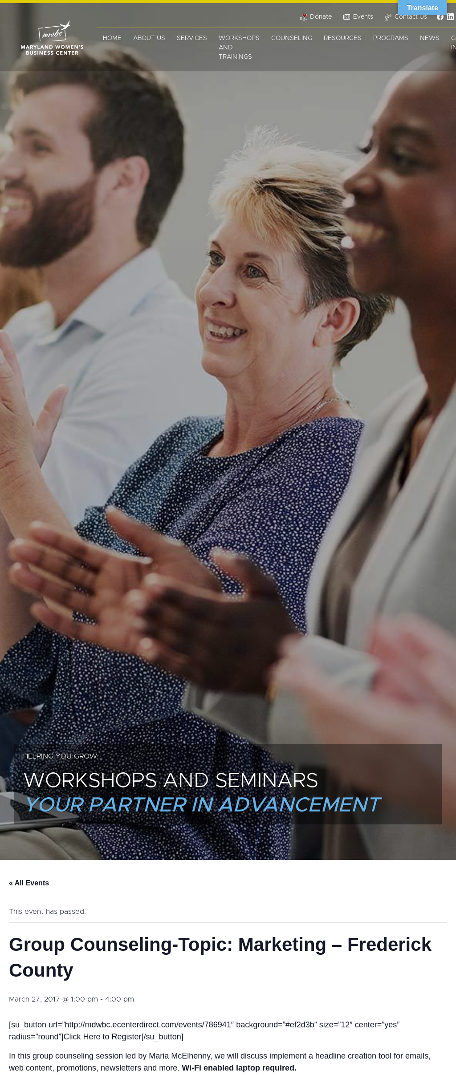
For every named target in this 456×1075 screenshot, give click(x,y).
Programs (390, 38)
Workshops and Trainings (239, 47)
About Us (149, 38)
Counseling (291, 38)
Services (192, 38)
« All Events (29, 883)
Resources (343, 38)
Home (112, 38)
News (430, 38)
